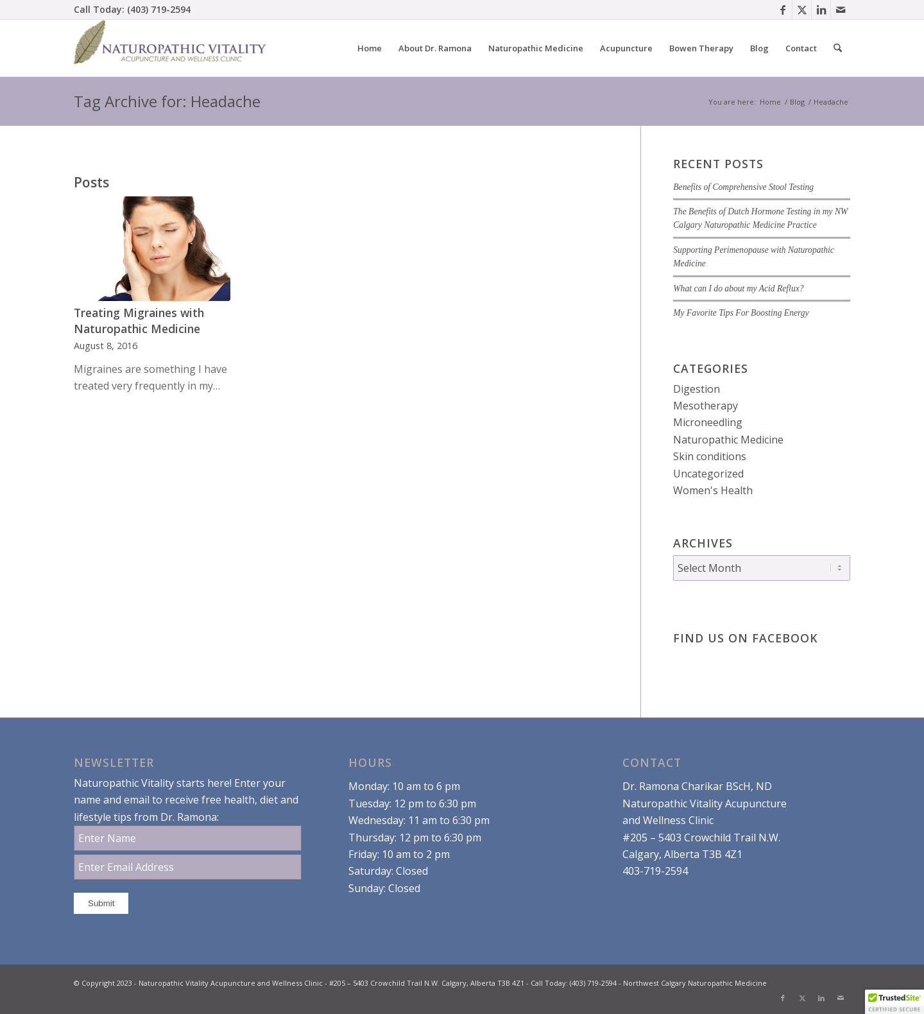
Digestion (696, 389)
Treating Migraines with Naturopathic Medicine (139, 320)
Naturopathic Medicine (728, 440)
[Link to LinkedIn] (821, 9)
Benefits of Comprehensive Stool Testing (743, 187)
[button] (894, 1002)
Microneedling (707, 422)
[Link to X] (801, 9)
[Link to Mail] (840, 9)
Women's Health (713, 490)
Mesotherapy (705, 406)
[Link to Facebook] (782, 9)
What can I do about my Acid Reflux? (738, 288)
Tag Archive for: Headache (167, 101)
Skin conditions (709, 456)
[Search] (837, 48)
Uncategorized (708, 474)
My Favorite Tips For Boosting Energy (741, 313)
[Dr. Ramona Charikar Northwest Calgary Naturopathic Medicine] (170, 48)
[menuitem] (369, 48)
